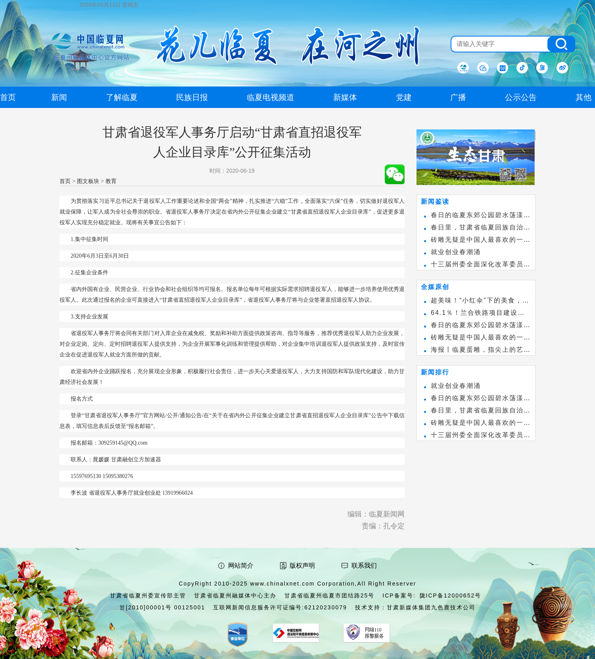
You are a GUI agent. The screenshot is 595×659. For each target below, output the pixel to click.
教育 (111, 181)
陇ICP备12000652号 (451, 595)
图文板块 (88, 181)
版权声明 (302, 565)
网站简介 (240, 565)
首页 (65, 181)
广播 (458, 97)
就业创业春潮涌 (456, 252)
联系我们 (364, 565)
